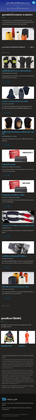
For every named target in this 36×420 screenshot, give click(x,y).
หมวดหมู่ (12, 8)
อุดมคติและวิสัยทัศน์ (11, 318)
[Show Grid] (31, 47)
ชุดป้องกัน (22, 346)
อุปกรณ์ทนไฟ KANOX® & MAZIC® (22, 8)
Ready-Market (16, 416)
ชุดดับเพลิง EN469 (6, 346)
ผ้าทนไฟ (8, 387)
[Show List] (33, 47)
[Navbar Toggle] (33, 2)
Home (8, 8)
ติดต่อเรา (18, 387)
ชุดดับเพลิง (4, 387)
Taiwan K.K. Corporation (14, 414)
